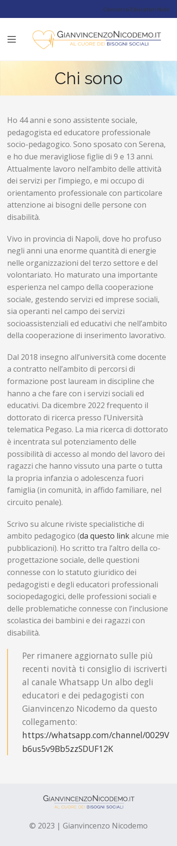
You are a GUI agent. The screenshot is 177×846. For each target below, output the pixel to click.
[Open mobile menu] (11, 39)
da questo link (104, 536)
